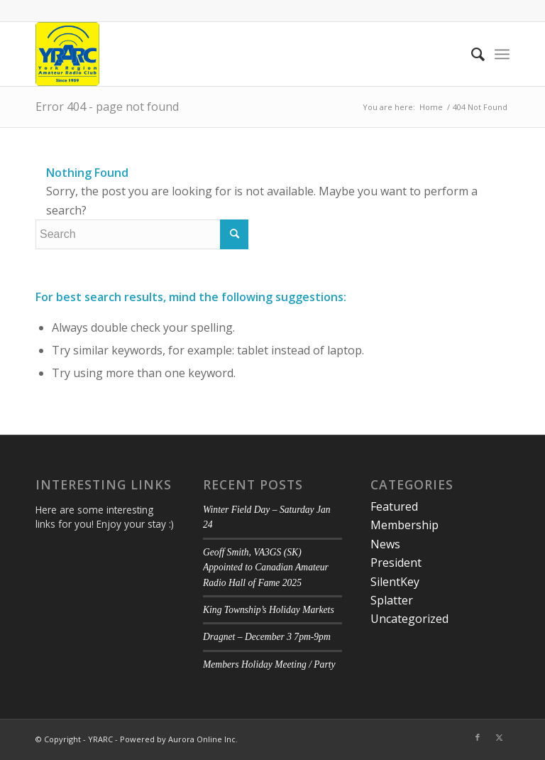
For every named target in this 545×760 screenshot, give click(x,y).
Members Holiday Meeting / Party (269, 664)
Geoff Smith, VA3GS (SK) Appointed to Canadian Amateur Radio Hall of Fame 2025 (266, 567)
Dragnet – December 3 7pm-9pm (267, 636)
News (385, 544)
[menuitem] (471, 54)
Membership (404, 525)
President (396, 562)
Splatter (391, 600)
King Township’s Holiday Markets (268, 609)
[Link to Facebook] (477, 737)
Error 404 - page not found (107, 106)
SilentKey (394, 582)
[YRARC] (67, 54)
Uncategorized (409, 618)
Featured (394, 506)
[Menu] (502, 54)
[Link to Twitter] (499, 737)
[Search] (471, 54)
